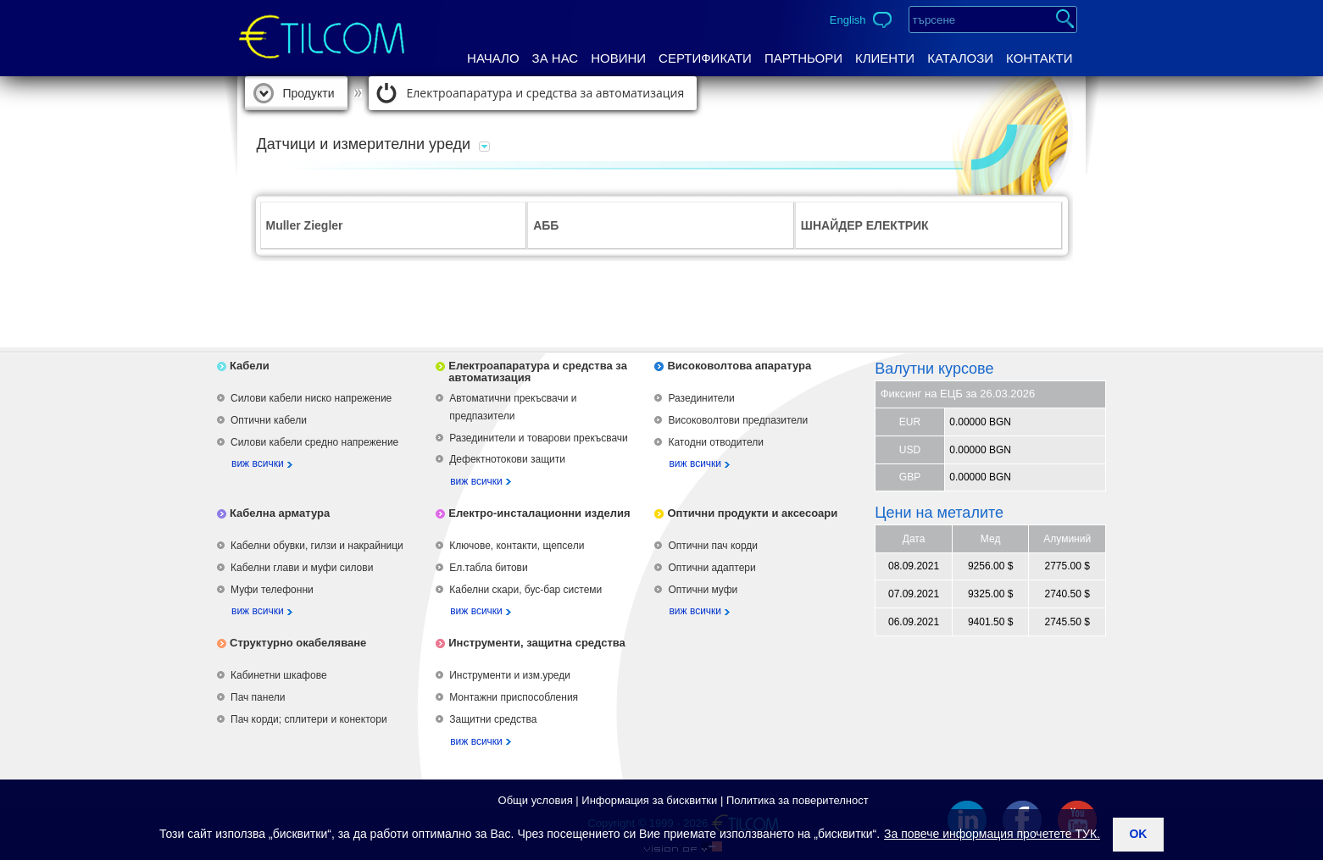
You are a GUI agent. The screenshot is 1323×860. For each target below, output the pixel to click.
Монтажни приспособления (513, 697)
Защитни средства (492, 719)
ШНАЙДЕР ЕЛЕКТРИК (865, 225)
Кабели (250, 365)
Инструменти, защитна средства (536, 642)
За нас (555, 58)
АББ (546, 225)
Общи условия (535, 800)
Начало (493, 58)
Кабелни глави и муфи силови (302, 568)
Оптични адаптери (711, 568)
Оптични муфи (702, 590)
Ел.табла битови (488, 568)
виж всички (257, 463)
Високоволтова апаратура (739, 365)
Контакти (1039, 58)
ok (1138, 834)
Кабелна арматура (280, 513)
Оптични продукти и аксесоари (752, 513)
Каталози (960, 58)
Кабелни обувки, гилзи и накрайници (317, 546)
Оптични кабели (269, 420)
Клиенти (884, 58)
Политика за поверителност (797, 800)
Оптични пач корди (713, 546)
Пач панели (258, 697)
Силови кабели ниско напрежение (311, 398)
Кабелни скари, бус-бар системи (525, 590)
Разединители (701, 398)
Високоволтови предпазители (738, 420)
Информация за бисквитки (649, 800)
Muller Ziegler (304, 225)
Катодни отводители (715, 442)
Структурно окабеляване (298, 642)
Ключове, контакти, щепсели (516, 546)
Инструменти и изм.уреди (509, 675)
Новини (618, 58)
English (848, 20)
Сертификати (705, 58)
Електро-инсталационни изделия (539, 513)
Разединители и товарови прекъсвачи (538, 438)
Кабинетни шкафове (279, 675)
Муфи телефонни (272, 590)
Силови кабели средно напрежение (314, 442)
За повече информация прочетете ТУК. (992, 834)
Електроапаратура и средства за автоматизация (546, 93)
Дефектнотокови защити (507, 459)
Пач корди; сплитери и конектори (309, 719)
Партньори (803, 58)
